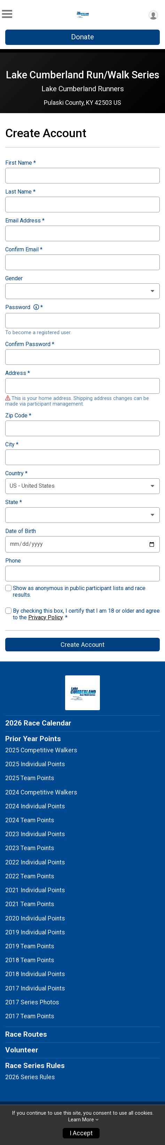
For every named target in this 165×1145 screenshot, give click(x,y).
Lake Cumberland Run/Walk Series (82, 75)
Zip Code (18, 416)
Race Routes (26, 1034)
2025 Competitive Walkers (41, 750)
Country (16, 473)
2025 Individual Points (35, 764)
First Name (20, 163)
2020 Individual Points (35, 918)
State (13, 502)
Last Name (20, 192)
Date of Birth (20, 531)
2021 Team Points (29, 904)
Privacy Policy (45, 617)
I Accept (81, 1133)
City (11, 444)
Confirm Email (23, 249)
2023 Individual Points (35, 834)
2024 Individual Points (35, 806)
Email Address (25, 221)
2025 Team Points (29, 778)
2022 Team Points (29, 876)
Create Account (82, 644)
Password (24, 307)
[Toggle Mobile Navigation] (7, 14)
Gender (14, 278)
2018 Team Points (29, 960)
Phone (13, 561)
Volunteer (21, 1050)
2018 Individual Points (35, 974)
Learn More (81, 1120)
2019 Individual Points (35, 932)
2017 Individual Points (35, 988)
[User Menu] (153, 15)
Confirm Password (29, 344)
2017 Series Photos (32, 1002)
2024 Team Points (29, 820)
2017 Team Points (29, 1016)
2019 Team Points (29, 946)
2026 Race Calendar (38, 723)
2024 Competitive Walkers (41, 792)
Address (17, 373)
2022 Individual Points (35, 862)
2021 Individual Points (35, 890)
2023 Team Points (29, 848)
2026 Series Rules (30, 1077)
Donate (82, 37)
